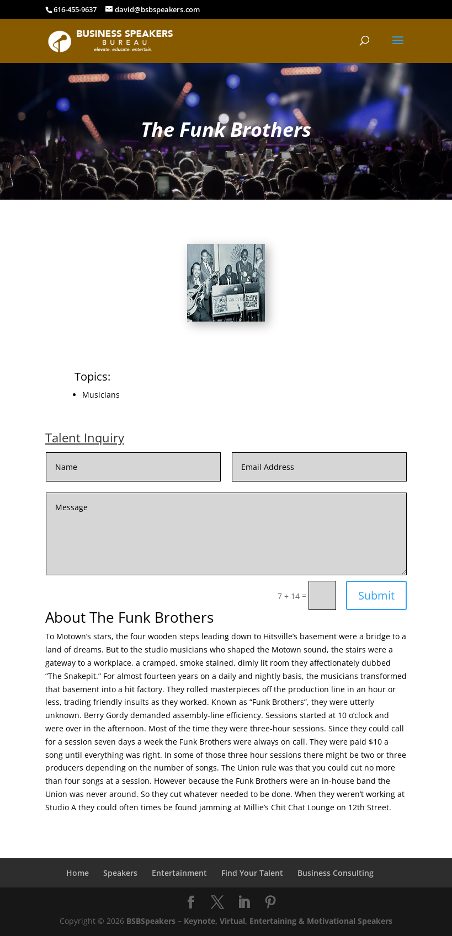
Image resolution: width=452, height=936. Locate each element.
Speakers (120, 873)
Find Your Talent (252, 873)
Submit (376, 595)
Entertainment (179, 873)
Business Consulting (335, 873)
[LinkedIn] (244, 903)
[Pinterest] (270, 903)
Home (77, 873)
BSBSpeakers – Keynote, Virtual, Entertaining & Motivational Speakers (259, 921)
